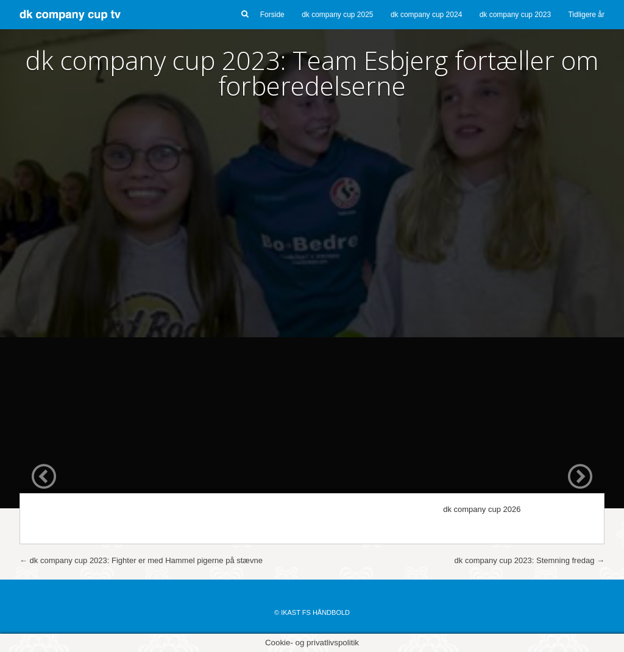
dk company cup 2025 (337, 14)
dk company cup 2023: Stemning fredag (529, 560)
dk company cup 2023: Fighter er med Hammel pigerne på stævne (141, 560)
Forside (272, 14)
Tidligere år (586, 14)
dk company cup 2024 (426, 14)
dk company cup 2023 (515, 14)
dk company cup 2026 (481, 509)
